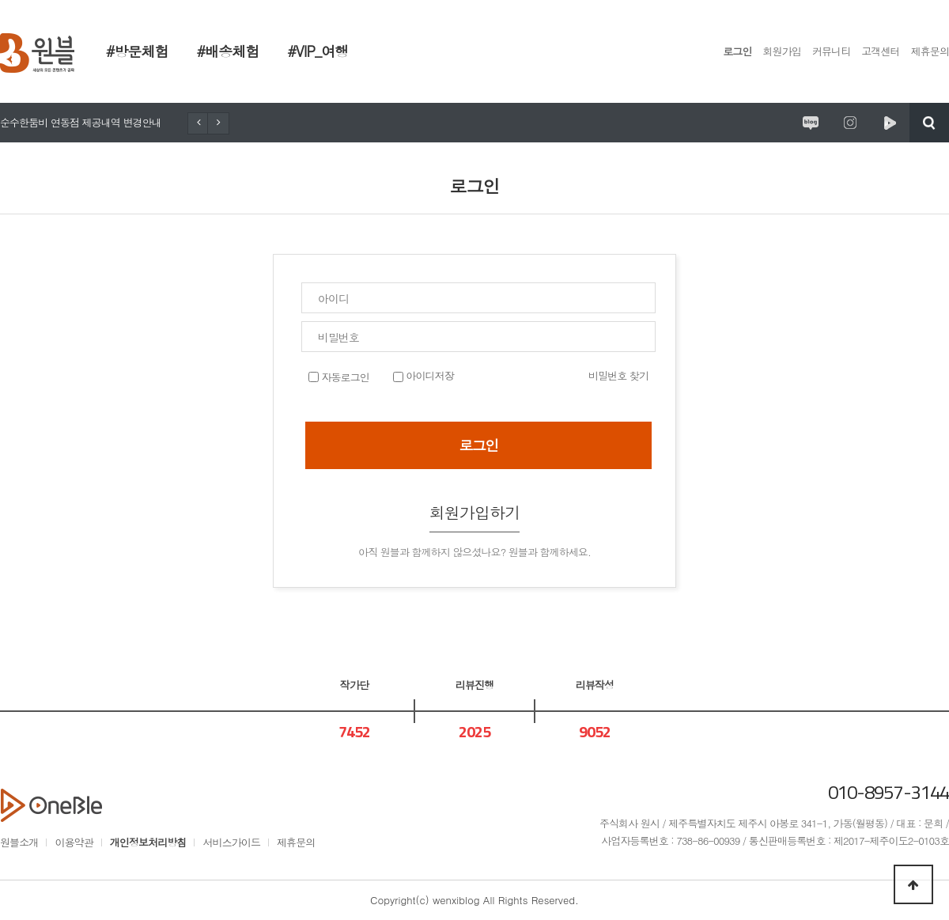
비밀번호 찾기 (618, 375)
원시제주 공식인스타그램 (850, 122)
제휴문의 (930, 51)
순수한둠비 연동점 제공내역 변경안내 (80, 122)
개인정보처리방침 (148, 842)
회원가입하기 (474, 512)
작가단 (354, 684)
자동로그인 (344, 376)
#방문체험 (137, 51)
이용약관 (74, 842)
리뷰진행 (474, 684)
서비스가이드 (231, 842)
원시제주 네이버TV (889, 122)
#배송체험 (228, 51)
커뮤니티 (831, 51)
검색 (929, 122)
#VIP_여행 (317, 51)
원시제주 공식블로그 (810, 122)
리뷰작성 (595, 684)
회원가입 (782, 51)
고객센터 (880, 51)
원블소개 (19, 842)
